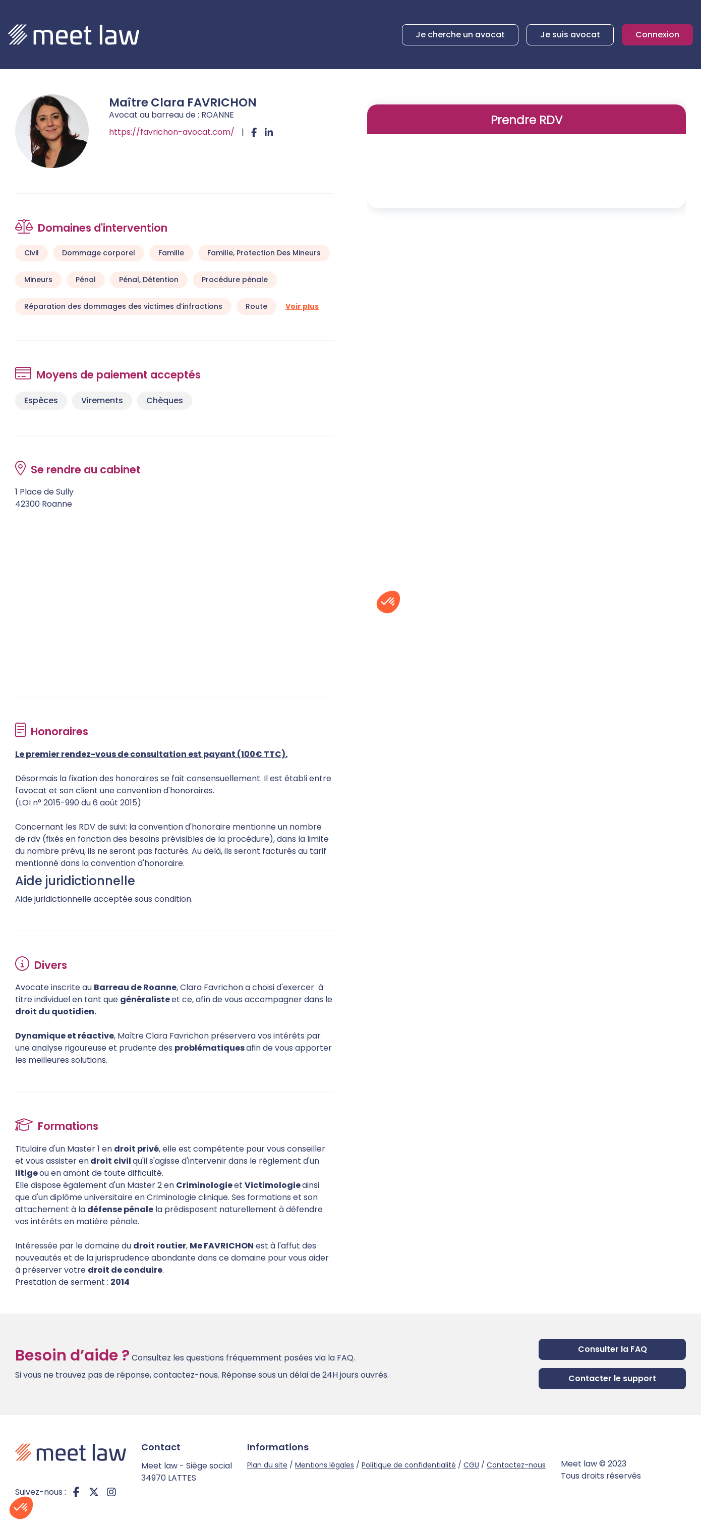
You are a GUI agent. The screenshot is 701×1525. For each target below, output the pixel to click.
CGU (471, 1465)
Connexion (657, 34)
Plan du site (267, 1465)
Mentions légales (324, 1465)
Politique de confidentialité (409, 1465)
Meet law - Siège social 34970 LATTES (186, 1472)
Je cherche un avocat (460, 34)
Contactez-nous (516, 1465)
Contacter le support (612, 1378)
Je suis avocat (570, 34)
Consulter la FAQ (612, 1349)
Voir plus (302, 306)
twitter (93, 1492)
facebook (76, 1492)
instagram (111, 1492)
